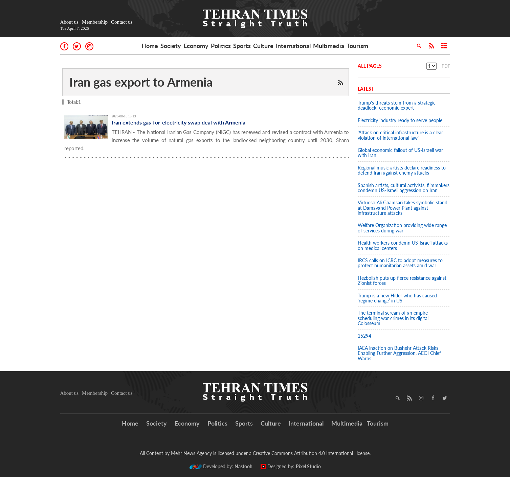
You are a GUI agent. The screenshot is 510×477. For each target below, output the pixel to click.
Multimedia (328, 45)
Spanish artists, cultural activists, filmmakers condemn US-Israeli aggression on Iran (403, 187)
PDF (446, 66)
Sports (242, 45)
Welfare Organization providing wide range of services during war (402, 227)
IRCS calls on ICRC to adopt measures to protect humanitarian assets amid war (400, 262)
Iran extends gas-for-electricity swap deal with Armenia (178, 122)
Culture (263, 45)
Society (170, 45)
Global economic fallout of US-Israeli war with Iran (400, 152)
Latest (366, 89)
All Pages (370, 66)
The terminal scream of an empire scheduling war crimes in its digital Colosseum (393, 318)
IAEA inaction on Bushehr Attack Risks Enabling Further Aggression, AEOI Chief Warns (399, 353)
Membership (95, 22)
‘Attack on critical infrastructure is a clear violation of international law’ (400, 135)
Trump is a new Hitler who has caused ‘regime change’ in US (397, 298)
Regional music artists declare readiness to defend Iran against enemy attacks (402, 170)
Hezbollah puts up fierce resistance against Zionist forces (402, 280)
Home (149, 45)
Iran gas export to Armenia (141, 81)
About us (69, 22)
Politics (221, 45)
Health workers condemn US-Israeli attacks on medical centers (403, 245)
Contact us (122, 22)
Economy (195, 45)
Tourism (357, 45)
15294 (364, 336)
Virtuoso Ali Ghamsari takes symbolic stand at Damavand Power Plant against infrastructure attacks (402, 208)
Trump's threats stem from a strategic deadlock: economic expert (397, 105)
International (293, 45)
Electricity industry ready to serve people (400, 120)
